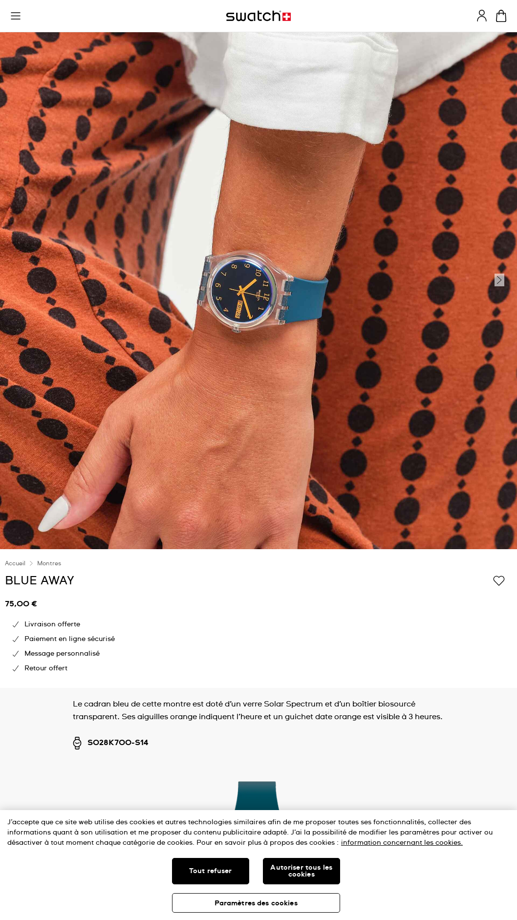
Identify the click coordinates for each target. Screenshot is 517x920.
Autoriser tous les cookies (301, 871)
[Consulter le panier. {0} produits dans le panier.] (501, 16)
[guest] (482, 15)
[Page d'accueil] (258, 15)
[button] (16, 16)
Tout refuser (210, 871)
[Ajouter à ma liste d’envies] (499, 580)
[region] (258, 865)
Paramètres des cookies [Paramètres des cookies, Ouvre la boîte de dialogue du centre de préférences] (256, 903)
